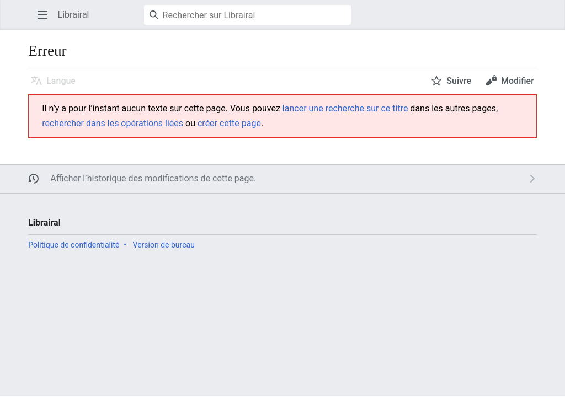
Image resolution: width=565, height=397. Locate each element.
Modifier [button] (517, 81)
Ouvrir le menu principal (46, 20)
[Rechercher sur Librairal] (247, 15)
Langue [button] (61, 81)
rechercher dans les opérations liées (112, 123)
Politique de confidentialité (73, 244)
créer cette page (229, 123)
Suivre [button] (458, 81)
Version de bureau (164, 244)
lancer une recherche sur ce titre (345, 108)
